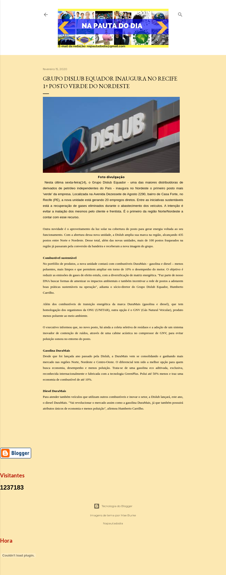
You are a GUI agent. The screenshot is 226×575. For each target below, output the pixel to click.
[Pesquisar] (180, 13)
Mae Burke (128, 515)
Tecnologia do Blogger (113, 506)
